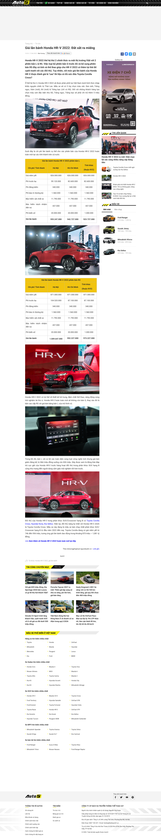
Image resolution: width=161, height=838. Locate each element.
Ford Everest (31, 705)
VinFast (74, 642)
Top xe (59, 3)
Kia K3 (29, 685)
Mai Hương (41, 53)
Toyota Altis (31, 676)
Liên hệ (27, 814)
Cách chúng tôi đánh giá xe (34, 831)
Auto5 (62, 556)
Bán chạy (118, 209)
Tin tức (40, 3)
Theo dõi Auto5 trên (53, 53)
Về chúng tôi (29, 810)
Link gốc (96, 549)
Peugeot (52, 651)
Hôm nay (57, 567)
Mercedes (30, 651)
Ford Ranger (31, 745)
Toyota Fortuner (54, 705)
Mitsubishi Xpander (34, 729)
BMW (73, 656)
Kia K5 (29, 681)
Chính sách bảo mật (31, 821)
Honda (51, 642)
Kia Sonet (52, 714)
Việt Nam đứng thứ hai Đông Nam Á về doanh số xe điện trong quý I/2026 (62, 618)
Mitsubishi (30, 647)
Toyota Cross (76, 696)
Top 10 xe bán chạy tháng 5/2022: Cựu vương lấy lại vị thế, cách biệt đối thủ (124, 196)
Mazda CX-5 (53, 696)
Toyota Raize (31, 710)
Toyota (29, 642)
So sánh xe (101, 3)
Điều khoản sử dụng (31, 817)
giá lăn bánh (53, 561)
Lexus (73, 651)
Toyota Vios (75, 667)
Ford (50, 656)
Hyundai (74, 647)
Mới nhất (107, 209)
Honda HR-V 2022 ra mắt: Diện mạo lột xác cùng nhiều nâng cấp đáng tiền (118, 160)
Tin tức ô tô (56, 810)
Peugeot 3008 (54, 719)
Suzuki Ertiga (31, 734)
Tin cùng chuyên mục (37, 567)
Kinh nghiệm (113, 3)
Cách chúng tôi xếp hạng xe (34, 834)
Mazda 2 (74, 676)
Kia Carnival (75, 734)
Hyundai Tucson (32, 719)
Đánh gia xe (56, 817)
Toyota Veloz (76, 729)
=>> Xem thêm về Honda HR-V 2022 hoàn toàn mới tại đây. (50, 541)
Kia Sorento (31, 714)
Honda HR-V (53, 710)
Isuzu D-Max (53, 745)
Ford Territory (31, 700)
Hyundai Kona (37, 524)
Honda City (75, 681)
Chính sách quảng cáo (32, 824)
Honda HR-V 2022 (41, 561)
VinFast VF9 (75, 710)
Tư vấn (91, 3)
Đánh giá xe (69, 3)
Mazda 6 (74, 671)
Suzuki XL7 (53, 734)
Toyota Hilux (75, 745)
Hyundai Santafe (55, 700)
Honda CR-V (31, 696)
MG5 (51, 671)
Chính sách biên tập (31, 828)
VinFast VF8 (75, 700)
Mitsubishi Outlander (78, 719)
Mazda (51, 647)
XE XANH (50, 3)
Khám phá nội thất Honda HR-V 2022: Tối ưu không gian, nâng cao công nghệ (124, 187)
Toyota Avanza (54, 729)
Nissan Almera (32, 671)
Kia (28, 656)
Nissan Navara (54, 749)
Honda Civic (31, 667)
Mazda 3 (52, 667)
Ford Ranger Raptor (78, 749)
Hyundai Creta (76, 705)
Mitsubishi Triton (33, 749)
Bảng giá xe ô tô (58, 814)
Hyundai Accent (54, 681)
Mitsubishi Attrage (77, 685)
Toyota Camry (54, 676)
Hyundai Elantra (54, 685)
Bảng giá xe (81, 3)
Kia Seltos (48, 524)
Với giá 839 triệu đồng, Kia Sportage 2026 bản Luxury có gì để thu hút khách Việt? (36, 590)
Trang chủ (29, 44)
